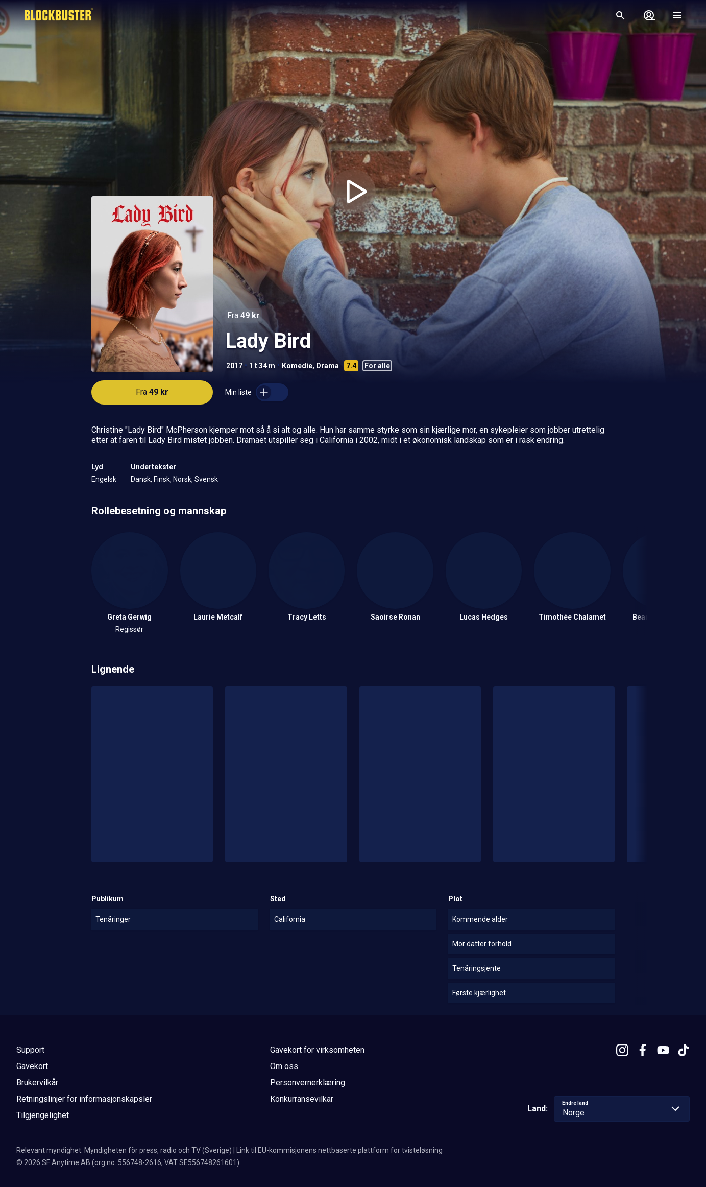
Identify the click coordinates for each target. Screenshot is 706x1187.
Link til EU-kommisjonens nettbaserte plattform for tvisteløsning (339, 1150)
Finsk (162, 479)
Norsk (182, 479)
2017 (234, 366)
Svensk (206, 479)
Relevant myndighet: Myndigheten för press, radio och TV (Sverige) (124, 1150)
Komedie (297, 366)
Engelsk (103, 479)
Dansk (141, 479)
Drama (327, 366)
